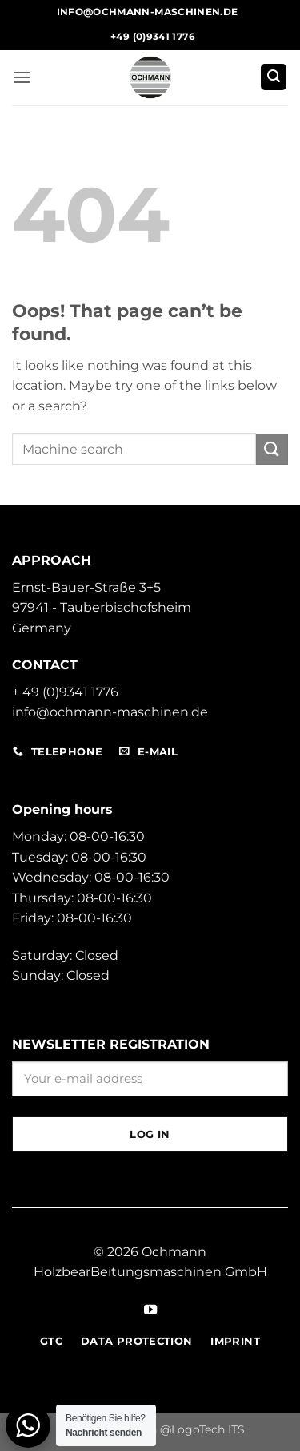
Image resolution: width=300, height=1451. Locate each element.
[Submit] (272, 449)
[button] (21, 77)
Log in (150, 1134)
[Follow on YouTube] (149, 1310)
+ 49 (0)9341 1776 (65, 692)
